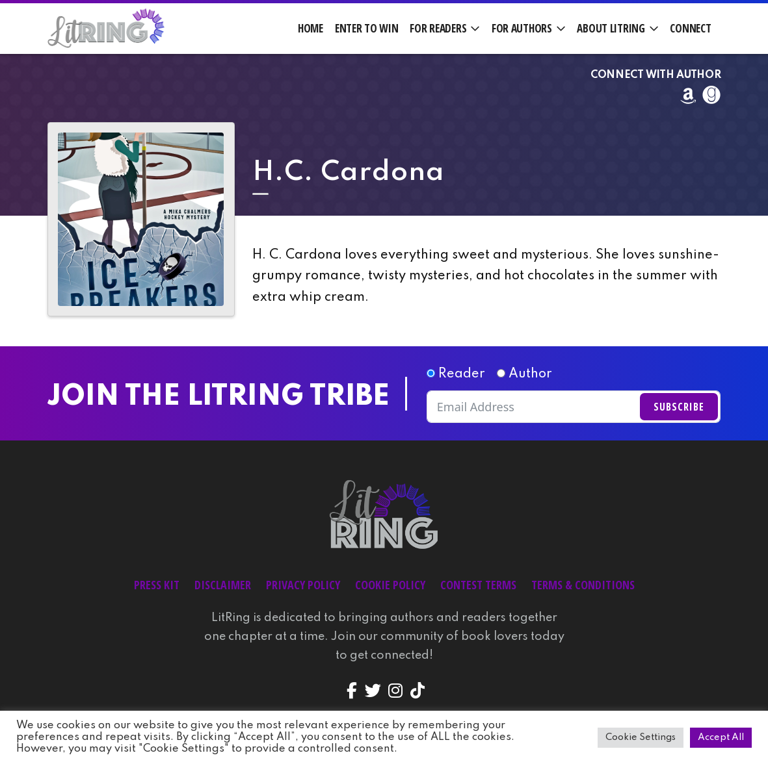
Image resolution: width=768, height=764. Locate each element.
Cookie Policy (390, 584)
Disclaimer (222, 584)
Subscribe (679, 407)
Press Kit (156, 584)
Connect (690, 28)
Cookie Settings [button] (640, 737)
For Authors (522, 28)
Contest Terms (478, 584)
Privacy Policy (303, 584)
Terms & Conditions (583, 584)
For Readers (438, 28)
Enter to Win (367, 28)
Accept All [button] (721, 737)
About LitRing (610, 28)
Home (310, 28)
